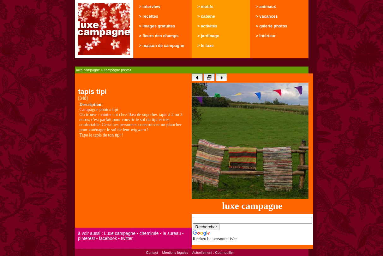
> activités (207, 26)
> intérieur (266, 35)
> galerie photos (271, 26)
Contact (152, 252)
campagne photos (117, 70)
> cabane (206, 16)
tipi (118, 134)
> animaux (266, 6)
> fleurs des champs (158, 35)
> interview (149, 6)
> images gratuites (157, 26)
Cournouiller (224, 252)
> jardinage (208, 35)
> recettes (148, 16)
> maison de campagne (161, 45)
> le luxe (205, 45)
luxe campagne (88, 70)
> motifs (205, 6)
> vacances (267, 16)
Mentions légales (175, 252)
